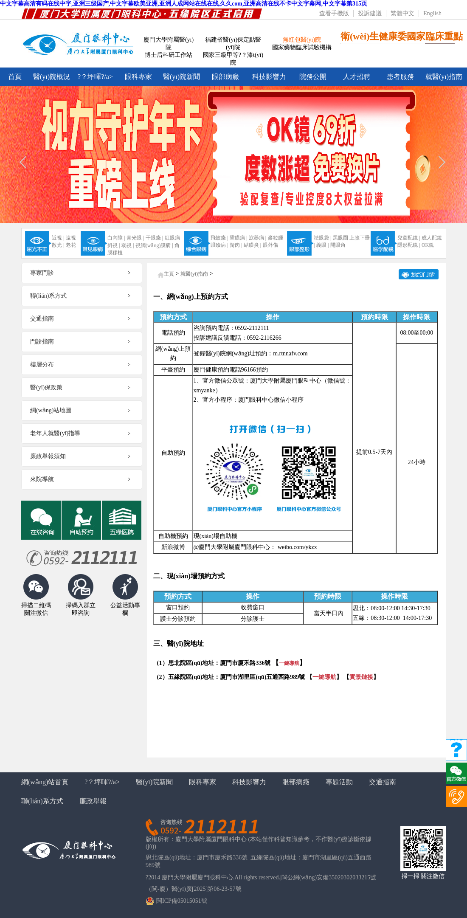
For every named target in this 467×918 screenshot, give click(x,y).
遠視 (71, 238)
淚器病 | (257, 238)
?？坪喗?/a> (95, 76)
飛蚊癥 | (219, 238)
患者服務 (400, 76)
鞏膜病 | (238, 238)
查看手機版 (334, 13)
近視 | (58, 238)
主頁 (169, 274)
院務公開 (312, 76)
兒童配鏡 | (408, 238)
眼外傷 (270, 245)
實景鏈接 (361, 677)
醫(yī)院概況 (51, 76)
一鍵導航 (289, 663)
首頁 (15, 76)
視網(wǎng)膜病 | (154, 245)
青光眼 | (135, 238)
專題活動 (339, 782)
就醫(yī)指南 (443, 76)
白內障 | (116, 238)
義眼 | (322, 245)
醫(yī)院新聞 (181, 76)
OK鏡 (428, 245)
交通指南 (382, 782)
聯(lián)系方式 (42, 801)
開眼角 (338, 245)
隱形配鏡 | (408, 245)
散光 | (58, 245)
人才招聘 (356, 76)
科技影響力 (269, 76)
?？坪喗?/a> (102, 782)
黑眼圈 (340, 238)
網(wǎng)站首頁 (44, 782)
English (432, 13)
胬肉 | (236, 245)
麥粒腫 (275, 238)
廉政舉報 (93, 801)
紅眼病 (172, 238)
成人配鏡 (432, 238)
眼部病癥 (225, 76)
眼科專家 (138, 76)
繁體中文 (402, 13)
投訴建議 (370, 13)
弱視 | (127, 245)
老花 (71, 245)
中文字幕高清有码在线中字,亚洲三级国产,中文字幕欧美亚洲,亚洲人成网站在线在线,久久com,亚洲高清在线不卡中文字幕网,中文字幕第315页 (183, 3)
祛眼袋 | (322, 238)
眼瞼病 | (219, 245)
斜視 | (113, 245)
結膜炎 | (252, 245)
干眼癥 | (154, 238)
